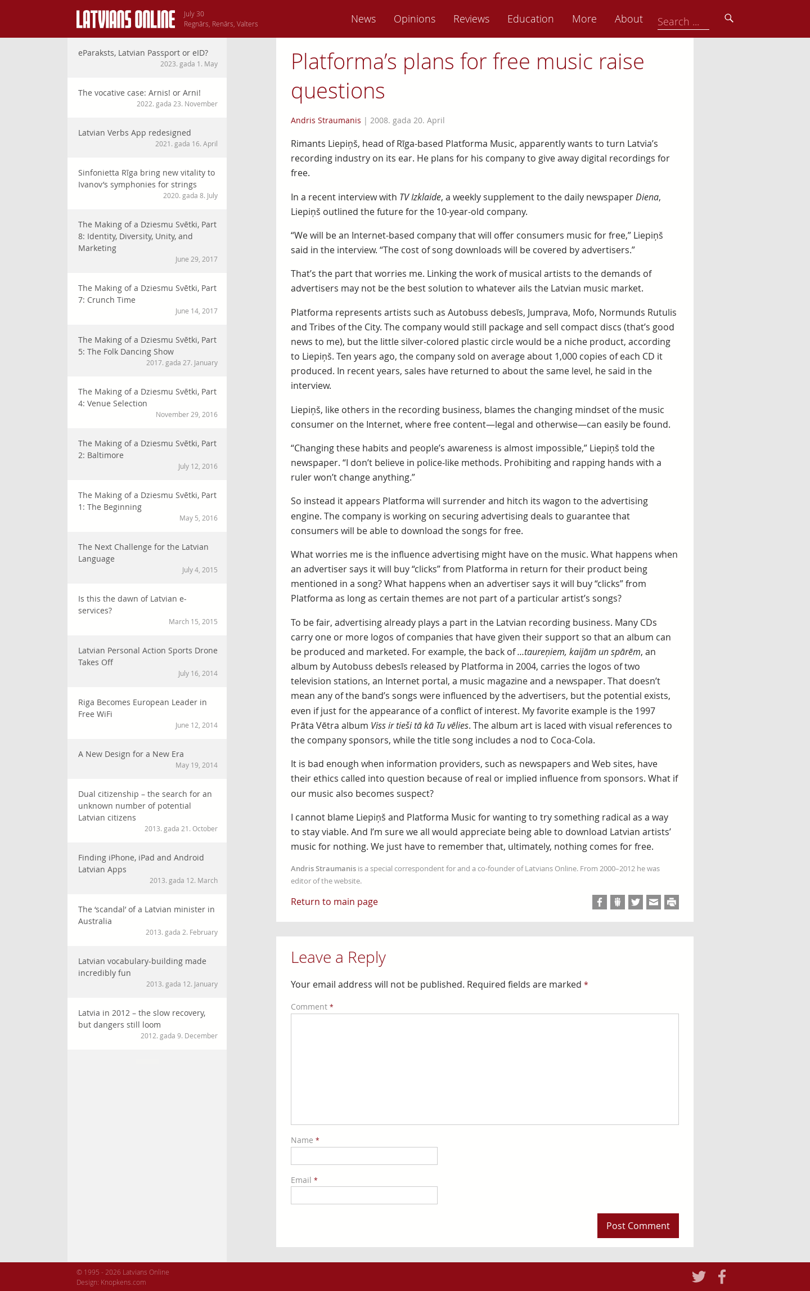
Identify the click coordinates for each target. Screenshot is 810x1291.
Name (305, 1140)
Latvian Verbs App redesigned (148, 138)
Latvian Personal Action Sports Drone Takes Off (148, 661)
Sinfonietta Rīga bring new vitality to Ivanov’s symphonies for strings (148, 183)
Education (594, 18)
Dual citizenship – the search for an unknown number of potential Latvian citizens (148, 810)
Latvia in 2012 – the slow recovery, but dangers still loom (148, 1024)
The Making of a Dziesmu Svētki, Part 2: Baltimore (148, 454)
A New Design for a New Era (148, 759)
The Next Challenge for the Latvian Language (148, 558)
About (692, 18)
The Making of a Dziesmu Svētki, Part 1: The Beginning (148, 506)
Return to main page (334, 901)
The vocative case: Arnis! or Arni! (148, 98)
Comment (312, 1006)
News (427, 18)
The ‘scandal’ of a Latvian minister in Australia (148, 920)
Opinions (478, 18)
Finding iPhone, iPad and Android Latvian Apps (148, 868)
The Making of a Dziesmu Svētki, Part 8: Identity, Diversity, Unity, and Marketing (148, 241)
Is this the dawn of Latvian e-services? (148, 609)
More (648, 18)
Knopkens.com (123, 1281)
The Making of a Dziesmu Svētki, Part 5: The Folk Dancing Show (148, 350)
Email (304, 1180)
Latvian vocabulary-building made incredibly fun (148, 972)
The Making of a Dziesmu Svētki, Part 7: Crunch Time (148, 299)
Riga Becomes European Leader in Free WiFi (148, 713)
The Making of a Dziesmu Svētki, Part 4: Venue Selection (148, 402)
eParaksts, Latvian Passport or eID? (148, 58)
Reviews (535, 18)
